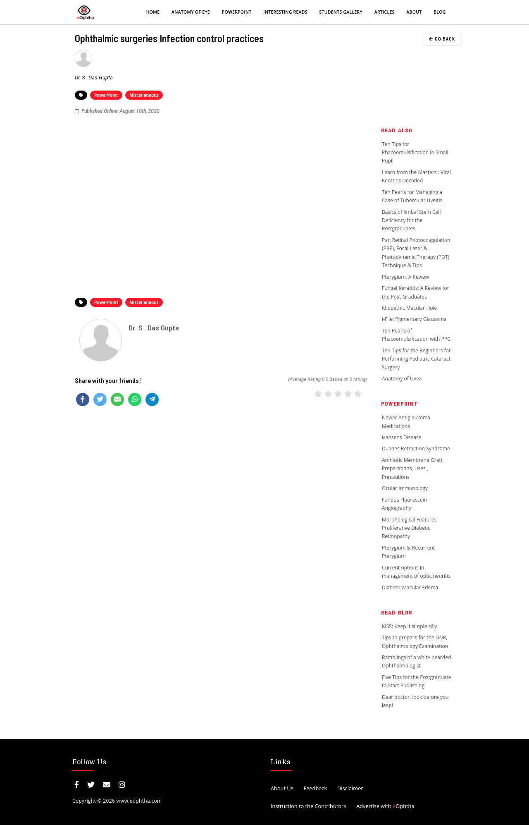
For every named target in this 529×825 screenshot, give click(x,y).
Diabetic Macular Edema (410, 587)
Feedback (315, 788)
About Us (282, 788)
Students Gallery (340, 12)
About (414, 12)
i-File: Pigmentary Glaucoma (414, 319)
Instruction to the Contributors (308, 806)
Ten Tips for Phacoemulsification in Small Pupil (415, 153)
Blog (440, 12)
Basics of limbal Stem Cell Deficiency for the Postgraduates (411, 220)
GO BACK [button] (442, 38)
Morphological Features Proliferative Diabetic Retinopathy (409, 528)
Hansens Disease (401, 437)
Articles (384, 12)
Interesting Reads (285, 12)
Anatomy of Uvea (402, 378)
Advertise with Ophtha (385, 806)
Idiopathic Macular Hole (409, 307)
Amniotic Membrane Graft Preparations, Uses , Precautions (412, 469)
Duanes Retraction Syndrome (416, 448)
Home (153, 12)
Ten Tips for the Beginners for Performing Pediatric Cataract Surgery (416, 359)
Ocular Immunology (405, 488)
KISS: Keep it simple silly (409, 626)
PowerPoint (237, 12)
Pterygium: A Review (405, 276)
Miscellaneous (144, 95)
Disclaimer (350, 788)
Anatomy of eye (191, 12)
